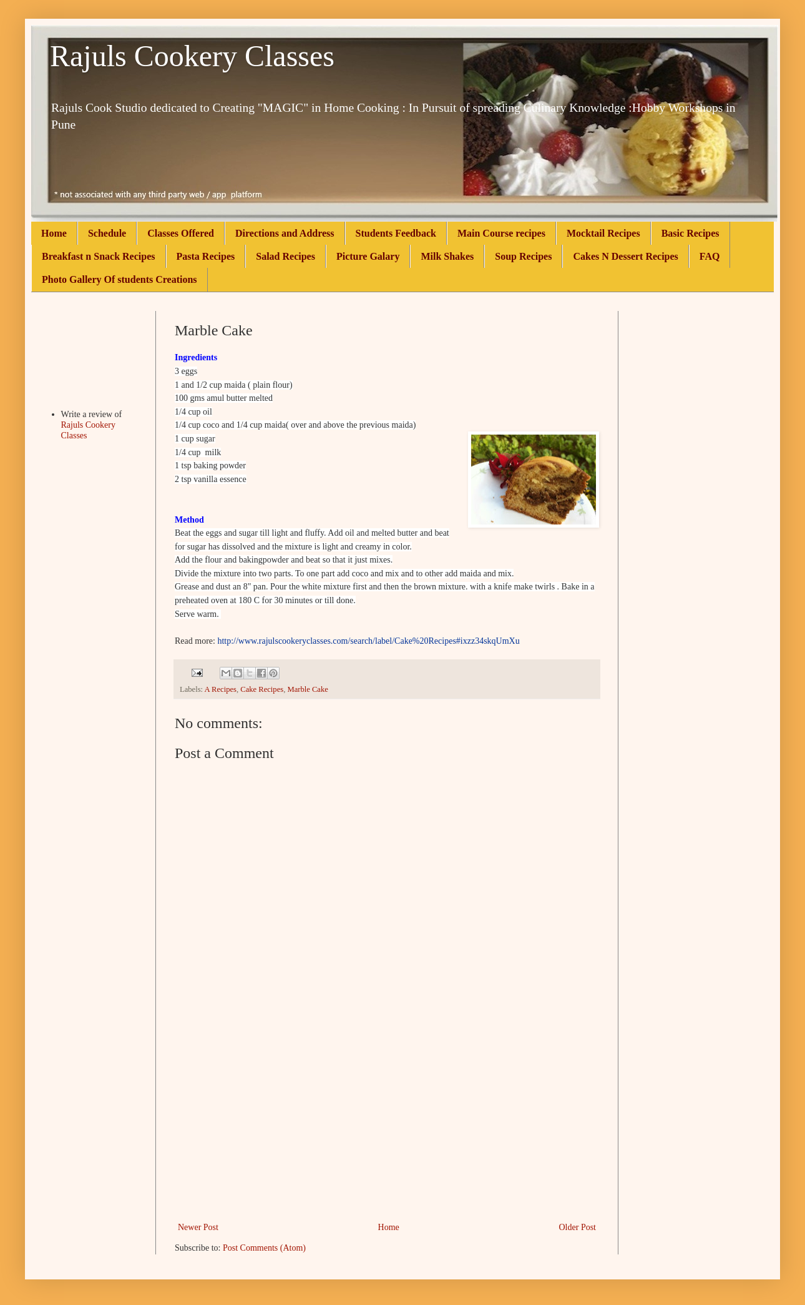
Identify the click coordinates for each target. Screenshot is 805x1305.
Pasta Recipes (206, 256)
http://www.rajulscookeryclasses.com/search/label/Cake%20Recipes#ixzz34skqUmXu (368, 641)
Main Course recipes (501, 233)
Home (54, 233)
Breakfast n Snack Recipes (98, 256)
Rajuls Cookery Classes (192, 55)
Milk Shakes (447, 256)
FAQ (710, 256)
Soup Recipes (523, 256)
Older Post (578, 1227)
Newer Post (198, 1227)
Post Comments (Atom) (264, 1248)
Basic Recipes (690, 233)
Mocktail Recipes (603, 233)
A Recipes (221, 689)
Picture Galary (367, 256)
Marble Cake (307, 689)
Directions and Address (284, 233)
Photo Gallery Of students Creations (119, 279)
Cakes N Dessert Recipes (625, 256)
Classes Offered (180, 233)
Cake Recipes (261, 689)
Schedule (107, 233)
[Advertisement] (387, 1126)
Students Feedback (396, 233)
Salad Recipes (285, 256)
